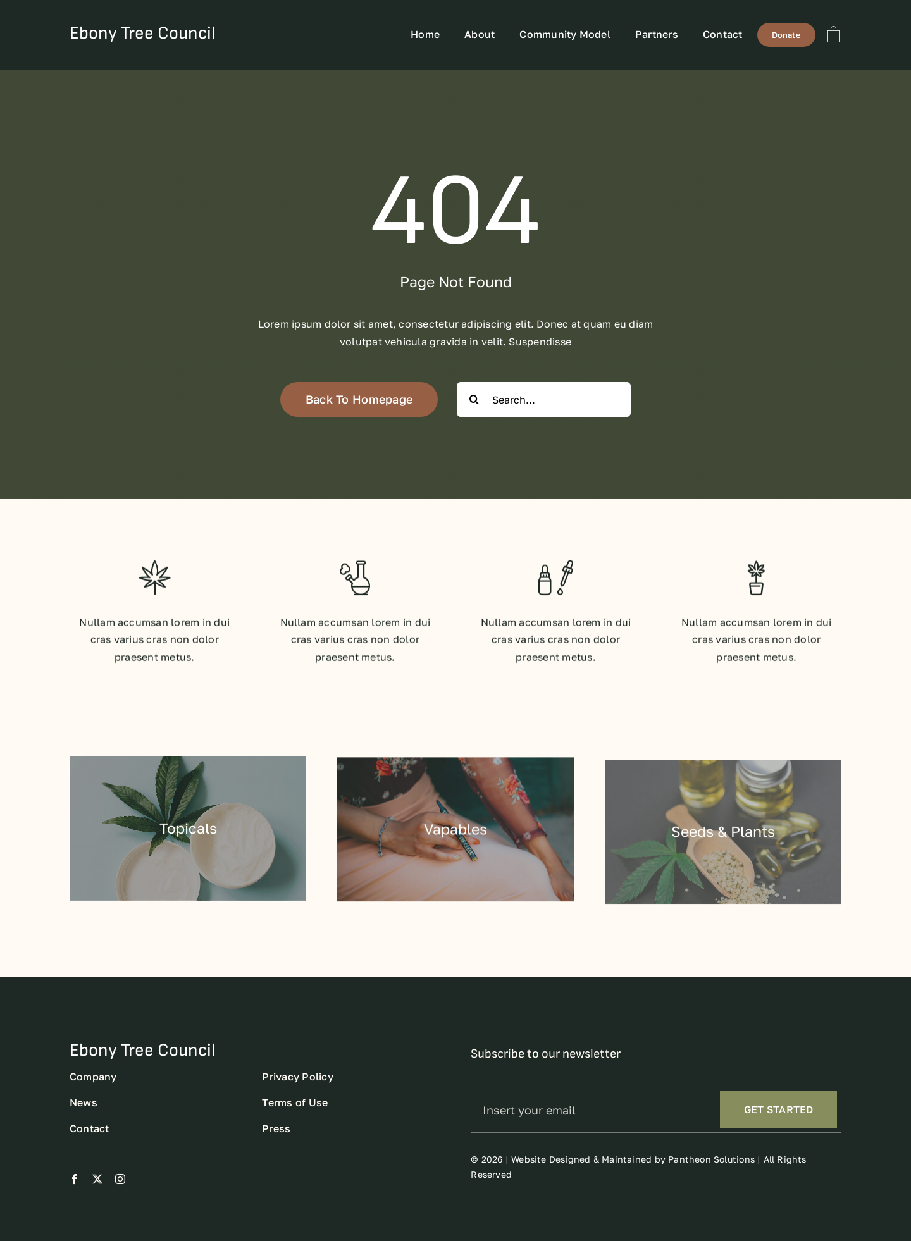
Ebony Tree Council (143, 33)
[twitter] (97, 1192)
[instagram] (120, 1192)
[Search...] (544, 399)
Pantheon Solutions (711, 1171)
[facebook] (75, 1192)
